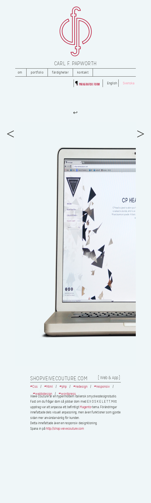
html (49, 386)
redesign (81, 386)
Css (35, 386)
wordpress (68, 394)
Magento (85, 407)
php (64, 386)
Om (20, 72)
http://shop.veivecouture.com (65, 428)
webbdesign (43, 394)
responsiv (103, 386)
